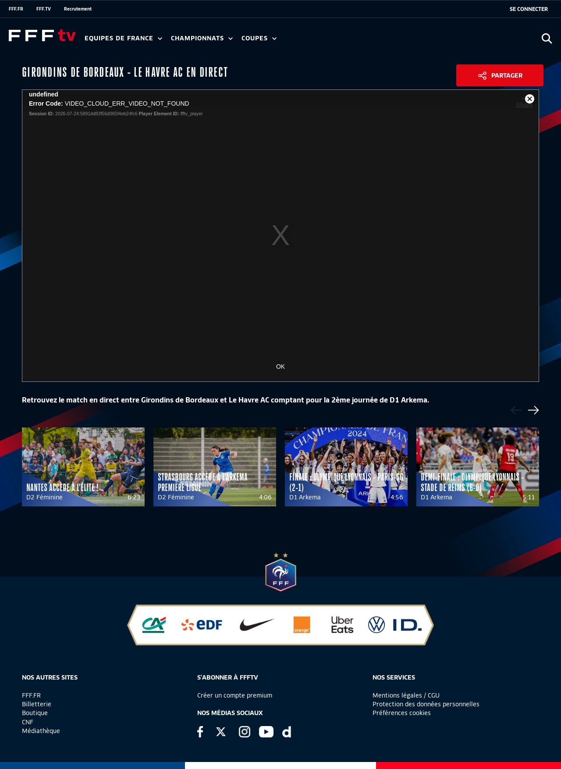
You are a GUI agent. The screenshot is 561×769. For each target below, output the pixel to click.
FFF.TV (43, 8)
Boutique (35, 712)
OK (280, 366)
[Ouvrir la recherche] (546, 38)
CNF (27, 722)
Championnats (202, 38)
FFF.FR (16, 8)
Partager (506, 75)
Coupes (259, 38)
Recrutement (78, 8)
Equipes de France (123, 38)
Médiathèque (41, 730)
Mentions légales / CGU (406, 695)
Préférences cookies (402, 712)
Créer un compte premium (234, 695)
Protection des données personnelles (426, 704)
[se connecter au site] (529, 9)
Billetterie (36, 704)
